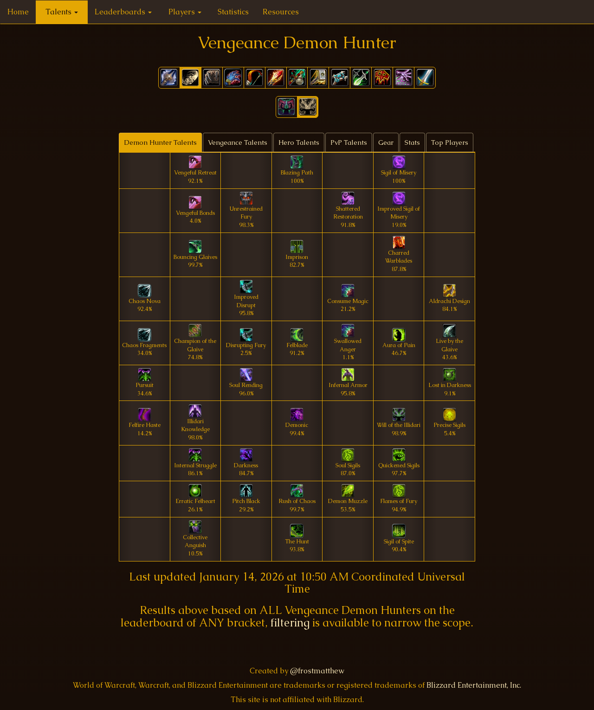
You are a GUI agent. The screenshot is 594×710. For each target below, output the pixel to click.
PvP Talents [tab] (348, 142)
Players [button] (184, 12)
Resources (281, 12)
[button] (286, 107)
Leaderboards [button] (123, 12)
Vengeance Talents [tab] (237, 142)
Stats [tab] (412, 142)
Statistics (233, 12)
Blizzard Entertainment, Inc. (473, 685)
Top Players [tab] (449, 142)
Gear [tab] (386, 142)
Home (18, 12)
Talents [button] (61, 12)
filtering (290, 622)
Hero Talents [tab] (298, 142)
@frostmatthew (317, 671)
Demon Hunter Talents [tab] (160, 142)
